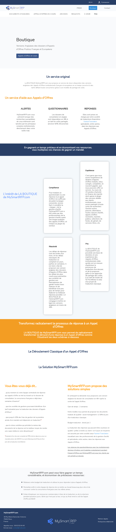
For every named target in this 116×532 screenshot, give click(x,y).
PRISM (79, 8)
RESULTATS (75, 14)
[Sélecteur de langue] (91, 2)
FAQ (95, 14)
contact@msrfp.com (19, 528)
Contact (107, 8)
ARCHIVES (64, 14)
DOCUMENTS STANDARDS (19, 14)
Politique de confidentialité (105, 522)
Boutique (93, 8)
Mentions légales (103, 519)
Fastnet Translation (90, 121)
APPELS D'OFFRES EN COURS (45, 14)
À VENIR (87, 14)
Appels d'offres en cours (27, 56)
